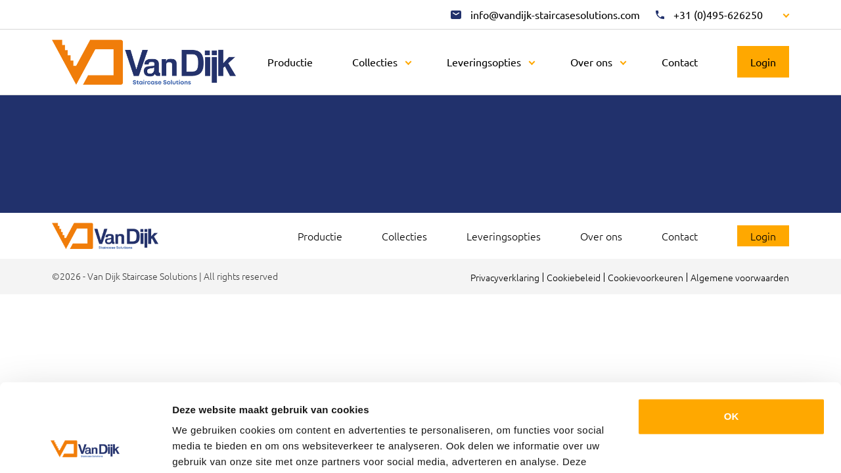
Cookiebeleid (574, 277)
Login (763, 61)
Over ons (591, 61)
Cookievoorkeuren (645, 277)
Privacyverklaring (504, 277)
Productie (290, 61)
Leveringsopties (484, 61)
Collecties (375, 61)
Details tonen (203, 447)
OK (731, 334)
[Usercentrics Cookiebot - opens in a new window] (85, 447)
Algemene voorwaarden (740, 277)
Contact (680, 61)
